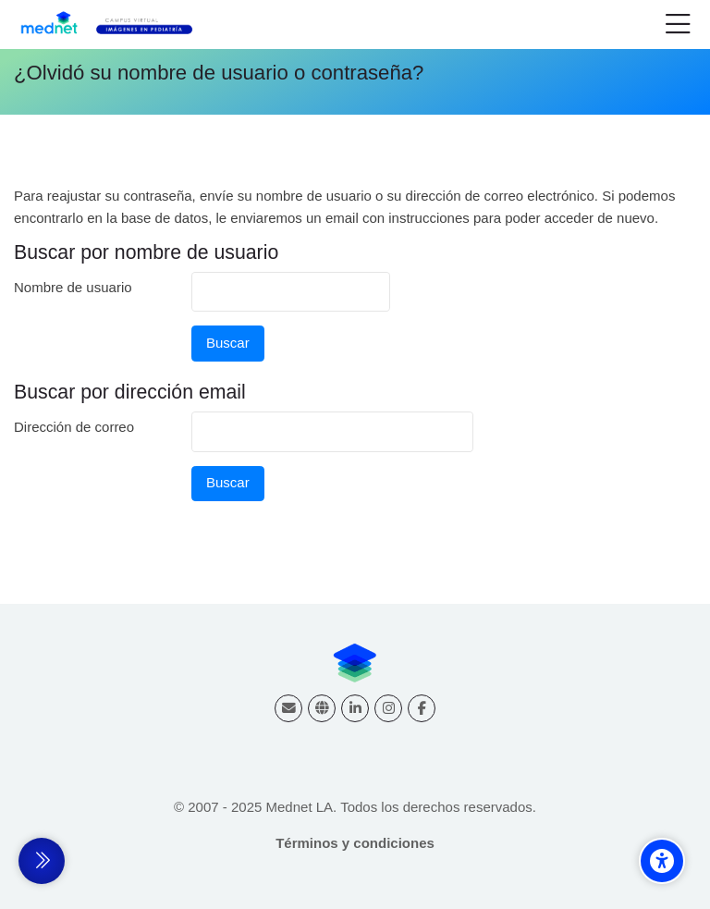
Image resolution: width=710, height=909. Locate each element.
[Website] (322, 708)
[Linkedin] (355, 708)
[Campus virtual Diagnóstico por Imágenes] (117, 25)
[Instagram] (388, 708)
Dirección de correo (74, 427)
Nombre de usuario (73, 287)
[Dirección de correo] (288, 708)
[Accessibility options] (662, 861)
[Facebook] (421, 708)
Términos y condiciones (355, 843)
